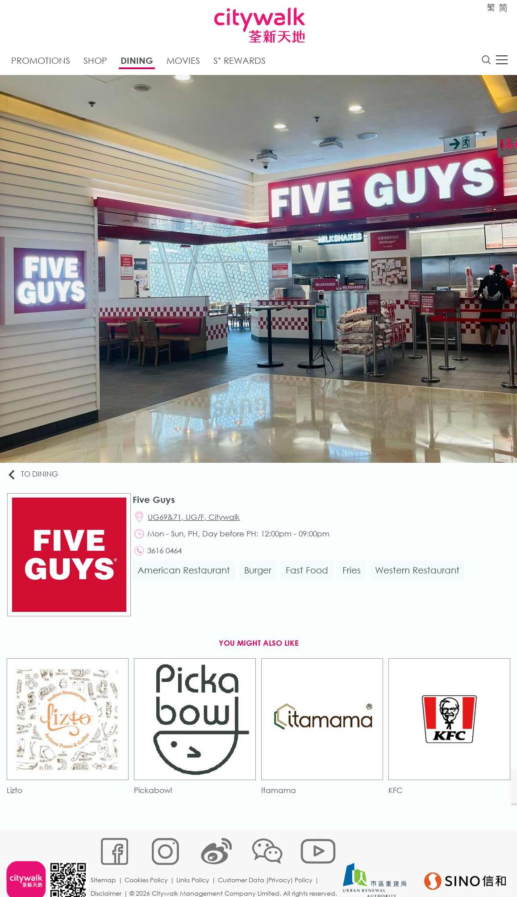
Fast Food (309, 575)
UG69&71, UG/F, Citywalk (197, 519)
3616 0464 (168, 555)
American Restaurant (186, 575)
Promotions (40, 62)
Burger (260, 575)
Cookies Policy (148, 855)
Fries (354, 575)
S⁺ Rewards (239, 62)
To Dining (35, 476)
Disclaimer (107, 868)
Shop (95, 62)
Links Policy (194, 855)
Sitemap (105, 855)
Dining (137, 62)
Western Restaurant (420, 575)
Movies (183, 62)
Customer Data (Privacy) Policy (267, 855)
